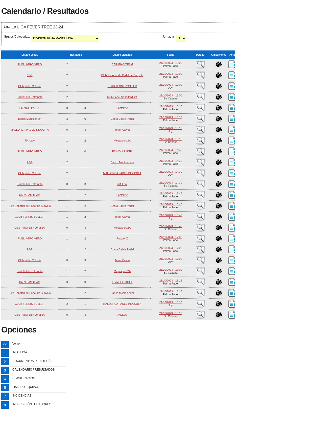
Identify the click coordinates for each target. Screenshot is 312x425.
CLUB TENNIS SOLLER (122, 86)
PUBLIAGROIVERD (30, 64)
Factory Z (122, 107)
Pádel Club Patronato (30, 96)
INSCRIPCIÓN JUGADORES (31, 404)
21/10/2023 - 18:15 (170, 280)
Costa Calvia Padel (122, 118)
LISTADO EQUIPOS (25, 387)
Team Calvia (122, 129)
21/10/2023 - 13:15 (170, 106)
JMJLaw (30, 140)
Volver (16, 343)
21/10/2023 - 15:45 (170, 193)
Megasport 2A (122, 140)
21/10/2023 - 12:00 (170, 62)
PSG (29, 75)
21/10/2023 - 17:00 (170, 237)
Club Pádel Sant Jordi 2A (122, 96)
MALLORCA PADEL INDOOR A (29, 129)
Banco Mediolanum (29, 118)
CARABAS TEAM (122, 64)
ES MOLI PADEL (29, 107)
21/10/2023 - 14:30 (170, 149)
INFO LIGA (19, 352)
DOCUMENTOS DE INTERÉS (32, 361)
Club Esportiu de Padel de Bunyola (122, 75)
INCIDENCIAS (21, 395)
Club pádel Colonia (29, 86)
